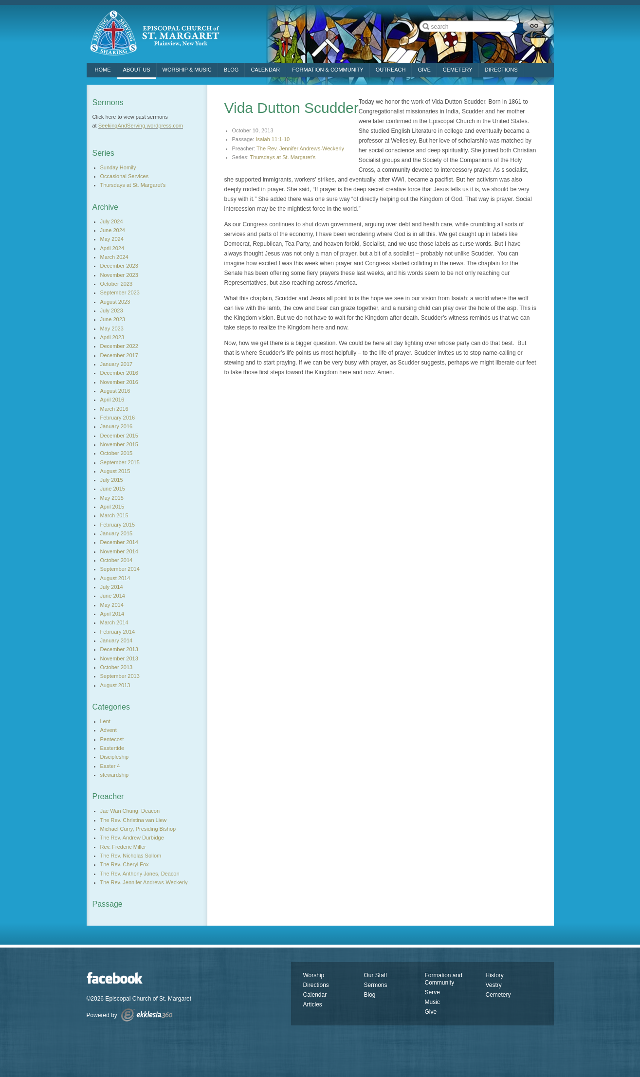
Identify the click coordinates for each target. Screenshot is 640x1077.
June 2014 (112, 596)
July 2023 (111, 310)
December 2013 (119, 649)
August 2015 (115, 471)
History (495, 975)
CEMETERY (458, 70)
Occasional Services (124, 176)
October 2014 (116, 560)
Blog (231, 70)
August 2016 (115, 391)
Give (431, 1011)
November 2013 (119, 658)
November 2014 (119, 551)
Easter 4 (110, 766)
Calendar (265, 70)
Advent (108, 730)
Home (103, 70)
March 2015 (114, 515)
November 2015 (119, 444)
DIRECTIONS (501, 70)
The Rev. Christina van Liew (133, 820)
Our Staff (375, 975)
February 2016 (117, 417)
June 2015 (112, 489)
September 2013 (120, 676)
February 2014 (117, 632)
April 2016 (112, 399)
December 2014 (119, 542)
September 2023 (120, 292)
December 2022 (119, 346)
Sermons (375, 985)
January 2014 (116, 640)
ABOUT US (136, 70)
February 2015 (117, 525)
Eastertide (112, 748)
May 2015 (112, 498)
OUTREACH (391, 70)
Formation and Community (443, 979)
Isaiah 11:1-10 (273, 139)
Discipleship (114, 757)
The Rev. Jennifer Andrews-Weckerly (300, 148)
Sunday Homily (118, 167)
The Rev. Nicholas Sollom (131, 855)
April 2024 (112, 248)
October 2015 (116, 453)
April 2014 (112, 614)
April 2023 (112, 337)
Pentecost (112, 739)
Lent (105, 721)
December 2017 (119, 355)
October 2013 (116, 667)
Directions (316, 985)
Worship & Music (187, 70)
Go (533, 26)
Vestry (494, 985)
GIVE (424, 70)
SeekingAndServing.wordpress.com (140, 125)
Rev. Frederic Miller (123, 847)
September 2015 (120, 462)
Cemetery (498, 994)
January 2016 (116, 426)
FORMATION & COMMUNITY (327, 70)
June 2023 (112, 319)
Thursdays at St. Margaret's (283, 157)
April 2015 (112, 507)
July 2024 (111, 221)
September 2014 (120, 569)
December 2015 (119, 435)
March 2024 (114, 257)
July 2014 (111, 587)
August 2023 (115, 302)
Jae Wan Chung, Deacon (130, 811)
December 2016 (119, 373)
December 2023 (119, 266)
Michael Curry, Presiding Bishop (138, 829)
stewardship (114, 775)
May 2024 (112, 239)
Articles (312, 1004)
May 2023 (112, 328)
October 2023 (116, 284)
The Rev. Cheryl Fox (124, 864)
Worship (314, 975)
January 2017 (116, 364)
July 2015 (111, 480)
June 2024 (112, 230)
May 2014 (112, 605)
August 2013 (115, 685)
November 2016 (119, 382)
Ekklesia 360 (146, 1015)
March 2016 (114, 409)
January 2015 (116, 533)
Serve (432, 992)
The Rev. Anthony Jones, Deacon (140, 873)
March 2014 (114, 622)
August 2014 (115, 578)
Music (432, 1002)
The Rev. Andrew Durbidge (132, 837)
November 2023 (119, 275)
